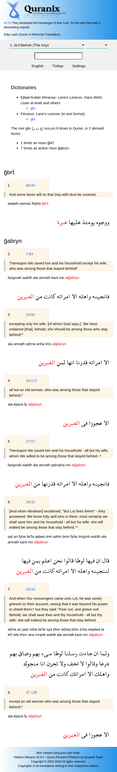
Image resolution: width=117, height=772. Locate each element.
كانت (48, 296)
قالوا (68, 560)
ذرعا (103, 663)
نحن (57, 560)
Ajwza (18, 404)
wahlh (28, 278)
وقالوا (91, 663)
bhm (57, 629)
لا (81, 663)
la (102, 629)
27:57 (30, 441)
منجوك (31, 663)
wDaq (66, 629)
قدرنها (47, 483)
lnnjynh (84, 536)
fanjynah (15, 278)
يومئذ (88, 222)
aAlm (57, 536)
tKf (10, 635)
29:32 (30, 502)
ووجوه (102, 222)
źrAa (84, 629)
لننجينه (99, 571)
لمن (60, 362)
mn (62, 278)
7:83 (29, 254)
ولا (62, 663)
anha (41, 344)
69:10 (7, 23)
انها (70, 362)
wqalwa (94, 629)
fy (26, 404)
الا (73, 296)
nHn (49, 536)
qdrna (31, 344)
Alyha (37, 203)
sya (49, 629)
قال (105, 560)
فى (83, 423)
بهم (35, 653)
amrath (45, 278)
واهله (84, 296)
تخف (72, 663)
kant (55, 278)
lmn (48, 344)
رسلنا (70, 653)
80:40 (30, 185)
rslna (33, 629)
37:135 (31, 692)
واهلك (101, 674)
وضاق (24, 653)
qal (11, 536)
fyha (23, 536)
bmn (66, 536)
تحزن (51, 663)
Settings (78, 66)
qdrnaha (58, 465)
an (16, 536)
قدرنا (81, 362)
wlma (12, 629)
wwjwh (13, 203)
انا (42, 663)
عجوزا (94, 423)
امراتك (77, 674)
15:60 (30, 315)
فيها (89, 560)
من (38, 296)
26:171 (31, 381)
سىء (46, 653)
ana (31, 635)
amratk (69, 635)
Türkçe (58, 66)
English (37, 66)
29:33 (30, 589)
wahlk (52, 635)
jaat (25, 629)
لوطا (79, 560)
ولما (104, 653)
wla (16, 635)
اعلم (46, 560)
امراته (62, 296)
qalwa (40, 536)
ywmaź (25, 203)
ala (36, 278)
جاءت (84, 653)
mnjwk (41, 635)
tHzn (24, 635)
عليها (74, 222)
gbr (33, 108)
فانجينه (100, 296)
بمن (35, 560)
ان (98, 560)
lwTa (31, 536)
